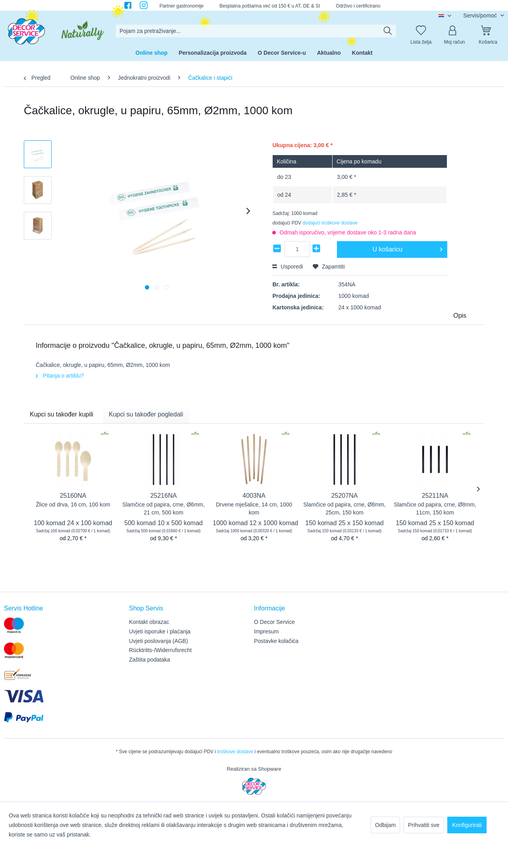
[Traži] (387, 31)
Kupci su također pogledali (146, 414)
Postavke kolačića (276, 641)
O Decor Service (274, 622)
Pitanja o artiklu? (60, 375)
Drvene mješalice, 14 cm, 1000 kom (254, 508)
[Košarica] (488, 31)
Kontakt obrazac (149, 622)
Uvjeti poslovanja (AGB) (158, 641)
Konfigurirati (467, 825)
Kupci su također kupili (61, 414)
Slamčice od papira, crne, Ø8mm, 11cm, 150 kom (435, 508)
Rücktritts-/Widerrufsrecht (160, 650)
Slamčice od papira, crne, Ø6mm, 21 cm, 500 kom (163, 508)
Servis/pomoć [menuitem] (480, 15)
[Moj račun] (454, 31)
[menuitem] (256, 31)
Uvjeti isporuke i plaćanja (159, 631)
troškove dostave (235, 751)
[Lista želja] (421, 31)
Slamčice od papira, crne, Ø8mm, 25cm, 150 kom (344, 508)
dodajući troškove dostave (330, 223)
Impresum (266, 631)
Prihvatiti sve (423, 825)
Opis (459, 315)
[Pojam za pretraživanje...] (256, 31)
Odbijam (385, 825)
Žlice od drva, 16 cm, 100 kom (73, 504)
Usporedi (287, 266)
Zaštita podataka (149, 659)
